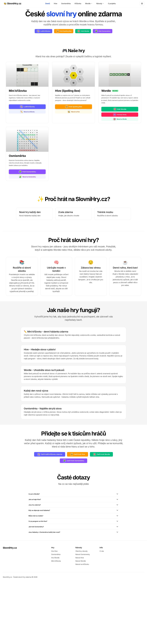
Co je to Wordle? (73, 521)
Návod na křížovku (27, 124)
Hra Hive (54, 587)
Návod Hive (79, 594)
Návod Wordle (80, 597)
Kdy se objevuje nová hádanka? (73, 541)
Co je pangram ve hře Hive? (73, 554)
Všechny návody (81, 587)
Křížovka (78, 4)
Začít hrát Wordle (107, 479)
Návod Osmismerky (82, 590)
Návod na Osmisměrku (27, 199)
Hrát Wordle (97, 31)
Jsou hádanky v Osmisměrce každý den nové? (73, 567)
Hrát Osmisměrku (73, 38)
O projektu (112, 4)
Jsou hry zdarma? (73, 534)
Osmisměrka (66, 4)
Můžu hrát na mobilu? (73, 547)
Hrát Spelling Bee (74, 31)
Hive (55, 4)
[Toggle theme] (142, 3)
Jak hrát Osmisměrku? (73, 561)
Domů (47, 4)
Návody (100, 4)
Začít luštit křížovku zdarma (45, 479)
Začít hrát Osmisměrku (73, 486)
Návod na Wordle (119, 133)
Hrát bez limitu (120, 128)
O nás (102, 587)
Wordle (88, 4)
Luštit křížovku (50, 31)
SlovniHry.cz (10, 583)
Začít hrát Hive (78, 479)
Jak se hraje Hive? (73, 527)
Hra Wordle (55, 594)
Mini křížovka (56, 597)
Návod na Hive (73, 127)
